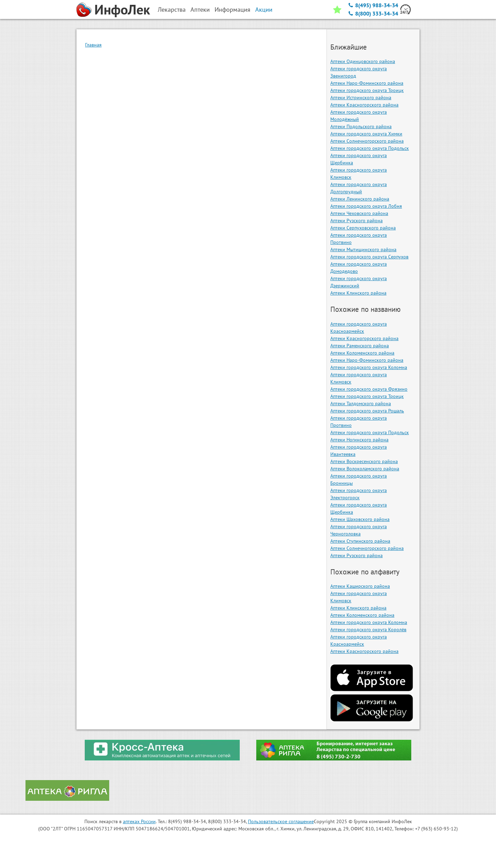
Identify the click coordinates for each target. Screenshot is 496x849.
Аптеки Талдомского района (360, 403)
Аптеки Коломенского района (362, 353)
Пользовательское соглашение (281, 821)
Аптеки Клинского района (358, 293)
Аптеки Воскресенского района (364, 461)
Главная (93, 45)
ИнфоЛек (122, 9)
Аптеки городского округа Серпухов (369, 257)
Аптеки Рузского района (356, 220)
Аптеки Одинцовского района (362, 61)
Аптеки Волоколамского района (364, 469)
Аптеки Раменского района (359, 345)
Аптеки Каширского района (360, 586)
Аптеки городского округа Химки (366, 134)
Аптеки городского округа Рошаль (367, 411)
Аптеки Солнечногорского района (367, 141)
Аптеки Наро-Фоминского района (366, 83)
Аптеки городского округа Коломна (368, 367)
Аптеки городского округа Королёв (368, 629)
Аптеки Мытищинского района (363, 249)
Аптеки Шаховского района (360, 519)
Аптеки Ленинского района (359, 199)
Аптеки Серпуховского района (363, 228)
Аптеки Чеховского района (359, 213)
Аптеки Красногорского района (364, 105)
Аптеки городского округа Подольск (369, 148)
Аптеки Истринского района (360, 97)
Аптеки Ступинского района (360, 541)
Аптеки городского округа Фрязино (368, 389)
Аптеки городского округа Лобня (366, 206)
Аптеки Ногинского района (359, 440)
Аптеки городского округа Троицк (367, 90)
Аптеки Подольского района (361, 126)
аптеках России (139, 821)
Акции (263, 9)
